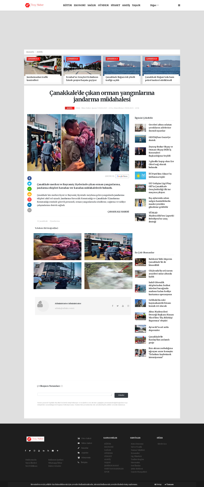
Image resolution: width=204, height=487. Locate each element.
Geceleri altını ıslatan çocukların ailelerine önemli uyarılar (160, 127)
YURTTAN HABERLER (114, 469)
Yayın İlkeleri (31, 463)
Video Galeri (85, 443)
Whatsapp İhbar (55, 463)
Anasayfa (30, 52)
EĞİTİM (67, 5)
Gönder (121, 395)
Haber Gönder (54, 466)
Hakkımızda (30, 460)
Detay (158, 484)
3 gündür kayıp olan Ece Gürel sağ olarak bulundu (161, 164)
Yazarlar (83, 448)
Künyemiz (84, 457)
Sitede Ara (162, 444)
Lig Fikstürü (136, 456)
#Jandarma (55, 221)
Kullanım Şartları (55, 460)
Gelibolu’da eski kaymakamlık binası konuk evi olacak (160, 303)
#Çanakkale (42, 221)
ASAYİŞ (126, 5)
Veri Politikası (31, 466)
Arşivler (83, 453)
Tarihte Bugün (137, 459)
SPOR (106, 472)
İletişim (82, 462)
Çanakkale (102, 198)
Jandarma (66, 198)
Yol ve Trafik (136, 447)
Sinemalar (135, 462)
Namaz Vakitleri (138, 450)
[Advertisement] (102, 30)
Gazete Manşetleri (139, 472)
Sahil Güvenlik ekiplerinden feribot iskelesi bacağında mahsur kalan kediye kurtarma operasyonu (160, 288)
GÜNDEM (103, 5)
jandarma (119, 195)
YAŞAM (136, 5)
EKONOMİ (79, 5)
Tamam (169, 484)
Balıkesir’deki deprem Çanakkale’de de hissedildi (160, 262)
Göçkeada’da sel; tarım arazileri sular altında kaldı (161, 274)
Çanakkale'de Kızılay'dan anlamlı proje (159, 340)
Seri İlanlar (136, 465)
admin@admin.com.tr (64, 308)
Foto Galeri (84, 438)
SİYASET (115, 5)
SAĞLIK (92, 5)
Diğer (153, 5)
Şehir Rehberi (137, 469)
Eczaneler (135, 453)
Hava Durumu (137, 444)
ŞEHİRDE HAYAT (111, 465)
